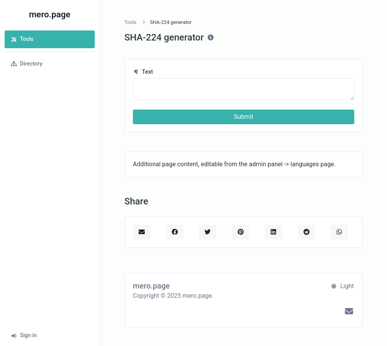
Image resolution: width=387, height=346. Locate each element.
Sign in (24, 335)
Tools (22, 39)
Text (143, 71)
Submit (243, 116)
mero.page (49, 14)
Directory (26, 64)
